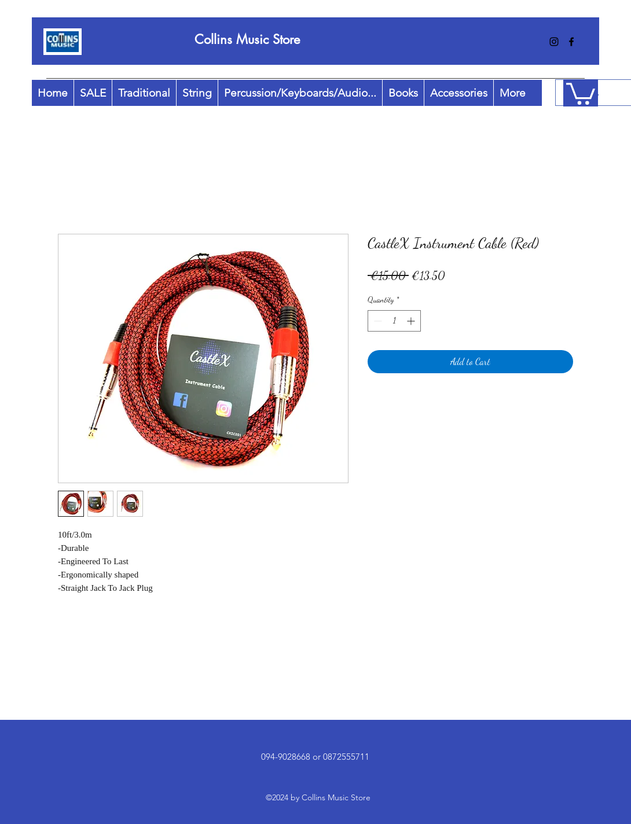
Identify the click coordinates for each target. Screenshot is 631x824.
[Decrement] (376, 321)
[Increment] (412, 321)
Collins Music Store (247, 39)
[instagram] (554, 41)
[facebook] (571, 41)
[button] (580, 92)
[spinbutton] (394, 321)
